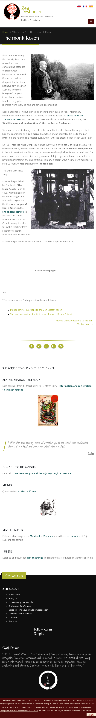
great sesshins (72, 535)
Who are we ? (19, 32)
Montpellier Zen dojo (41, 535)
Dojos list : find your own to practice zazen (28, 609)
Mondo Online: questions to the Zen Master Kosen (36, 309)
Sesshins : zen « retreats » (21, 613)
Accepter (91, 715)
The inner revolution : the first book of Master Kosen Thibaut (41, 314)
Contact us (14, 617)
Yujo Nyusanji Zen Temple (21, 602)
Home (5, 32)
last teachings (35, 557)
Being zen (13, 598)
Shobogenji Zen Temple (20, 605)
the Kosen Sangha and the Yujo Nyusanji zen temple (42, 473)
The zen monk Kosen (41, 32)
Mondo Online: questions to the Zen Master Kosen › (74, 322)
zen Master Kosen (26, 490)
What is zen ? (15, 594)
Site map (13, 621)
